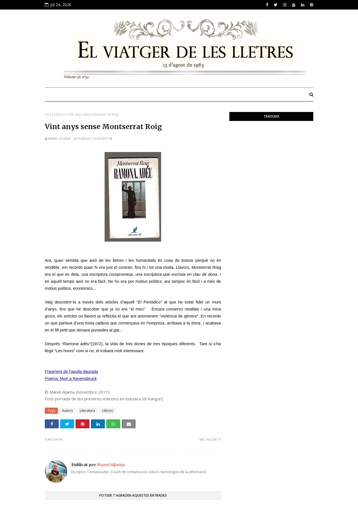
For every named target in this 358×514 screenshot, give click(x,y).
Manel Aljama (59, 138)
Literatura (87, 410)
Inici (48, 114)
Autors (67, 410)
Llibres (59, 114)
